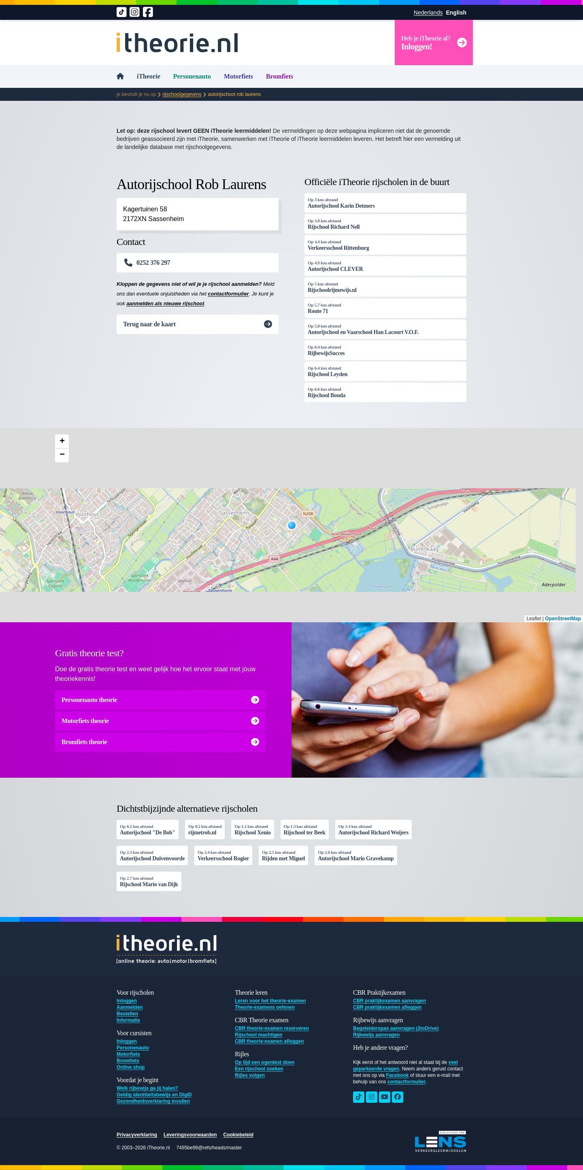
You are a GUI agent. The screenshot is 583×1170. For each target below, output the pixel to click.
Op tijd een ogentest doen (264, 1062)
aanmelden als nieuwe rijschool (165, 303)
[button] (292, 525)
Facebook (397, 1075)
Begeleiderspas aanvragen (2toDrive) (395, 1028)
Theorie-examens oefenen (265, 1007)
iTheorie (148, 76)
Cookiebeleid (238, 1135)
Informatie (128, 1020)
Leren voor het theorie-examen (270, 1001)
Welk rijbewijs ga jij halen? (147, 1088)
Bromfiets (279, 76)
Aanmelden (130, 1007)
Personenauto (192, 76)
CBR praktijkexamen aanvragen (389, 1001)
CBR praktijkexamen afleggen (387, 1007)
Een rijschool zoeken (259, 1069)
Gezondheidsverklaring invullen (153, 1101)
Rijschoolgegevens (181, 94)
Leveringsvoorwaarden (190, 1135)
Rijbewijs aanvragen (376, 1035)
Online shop (131, 1067)
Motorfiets (238, 76)
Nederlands (428, 12)
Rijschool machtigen (258, 1035)
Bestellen (127, 1014)
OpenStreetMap (563, 618)
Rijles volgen (250, 1075)
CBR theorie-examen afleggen (269, 1041)
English (456, 12)
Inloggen (127, 1001)
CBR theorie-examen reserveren (272, 1028)
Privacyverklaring (137, 1135)
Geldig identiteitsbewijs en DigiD (154, 1095)
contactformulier (228, 294)
